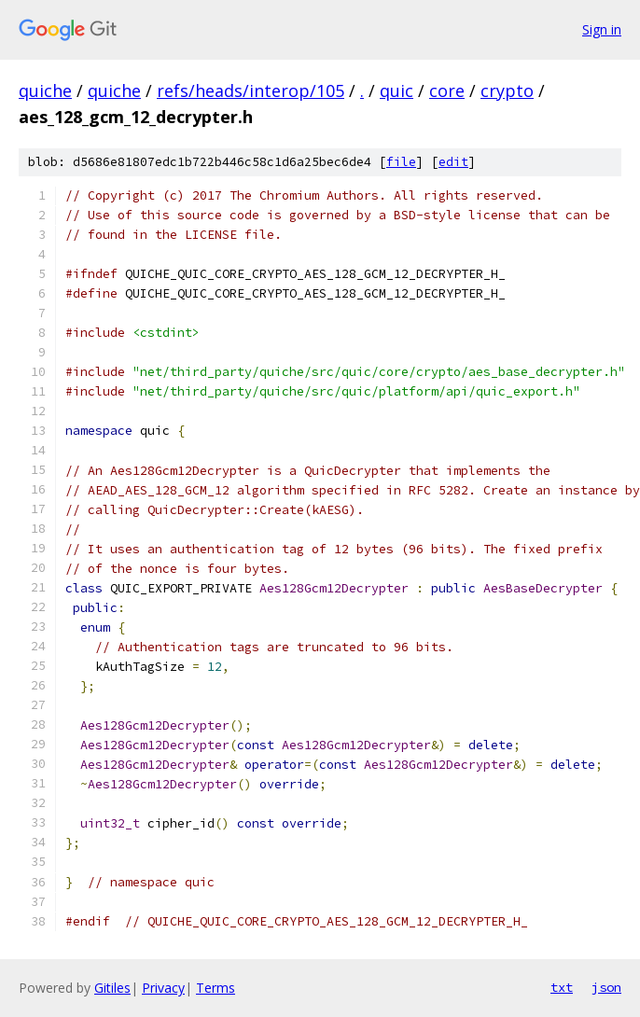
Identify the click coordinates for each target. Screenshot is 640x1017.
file (401, 162)
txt (561, 987)
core (447, 90)
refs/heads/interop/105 (250, 90)
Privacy (163, 987)
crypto (507, 90)
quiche (45, 90)
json (606, 987)
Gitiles (112, 987)
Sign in (601, 29)
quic (396, 90)
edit (453, 162)
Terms (215, 987)
